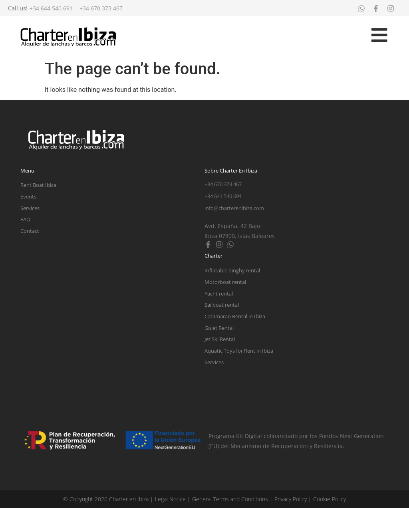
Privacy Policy (290, 499)
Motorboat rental (225, 282)
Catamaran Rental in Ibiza (234, 316)
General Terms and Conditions (230, 499)
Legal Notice (170, 499)
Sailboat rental (221, 304)
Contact (29, 230)
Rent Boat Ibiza (38, 185)
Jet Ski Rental (219, 339)
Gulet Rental (219, 327)
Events (28, 196)
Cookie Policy (329, 499)
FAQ (25, 219)
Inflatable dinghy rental (232, 270)
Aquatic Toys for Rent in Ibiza (238, 350)
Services (30, 208)
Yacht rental (218, 293)
